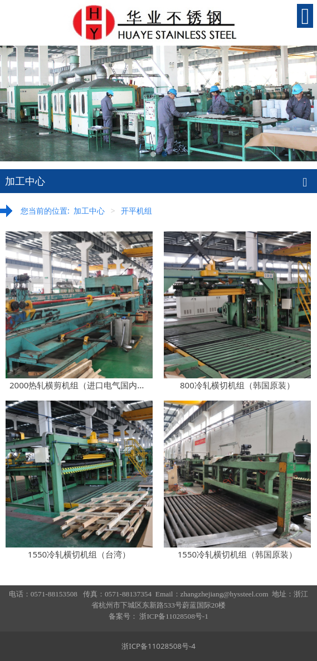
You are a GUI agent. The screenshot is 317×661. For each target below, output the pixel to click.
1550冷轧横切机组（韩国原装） (237, 554)
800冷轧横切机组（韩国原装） (237, 385)
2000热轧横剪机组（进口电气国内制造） (85, 385)
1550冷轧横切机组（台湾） (79, 554)
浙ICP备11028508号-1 (173, 616)
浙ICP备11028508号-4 (158, 646)
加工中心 (89, 210)
